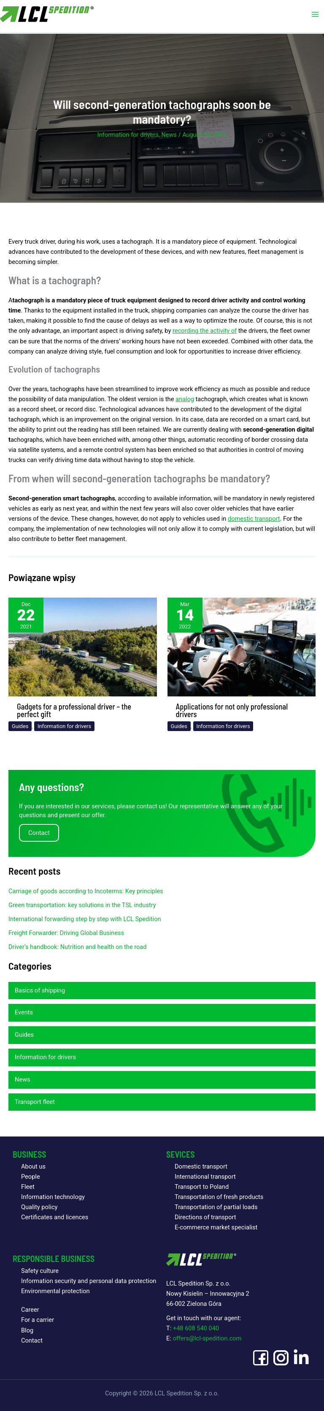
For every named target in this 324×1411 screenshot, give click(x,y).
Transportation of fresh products (219, 1197)
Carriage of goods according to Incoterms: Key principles (85, 891)
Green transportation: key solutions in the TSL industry (82, 905)
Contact (32, 1340)
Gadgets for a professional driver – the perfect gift (74, 710)
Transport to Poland (202, 1187)
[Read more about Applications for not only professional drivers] (241, 646)
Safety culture (40, 1271)
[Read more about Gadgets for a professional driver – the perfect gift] (82, 646)
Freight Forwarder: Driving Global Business (66, 933)
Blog (27, 1330)
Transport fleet (35, 1102)
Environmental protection (55, 1291)
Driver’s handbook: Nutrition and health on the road (77, 947)
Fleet (28, 1187)
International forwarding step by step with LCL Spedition (84, 919)
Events (24, 1012)
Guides (20, 726)
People (30, 1176)
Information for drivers (128, 135)
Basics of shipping (40, 990)
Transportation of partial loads (216, 1207)
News (169, 135)
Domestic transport (201, 1166)
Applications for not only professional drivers (232, 710)
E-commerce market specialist (216, 1227)
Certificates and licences (54, 1217)
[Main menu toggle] (315, 15)
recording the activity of (205, 330)
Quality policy (39, 1207)
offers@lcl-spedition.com (207, 1338)
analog (185, 399)
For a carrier (37, 1320)
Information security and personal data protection (88, 1281)
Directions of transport (205, 1217)
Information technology (53, 1197)
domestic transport (254, 518)
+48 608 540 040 (196, 1328)
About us (33, 1166)
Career (30, 1309)
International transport (205, 1176)
